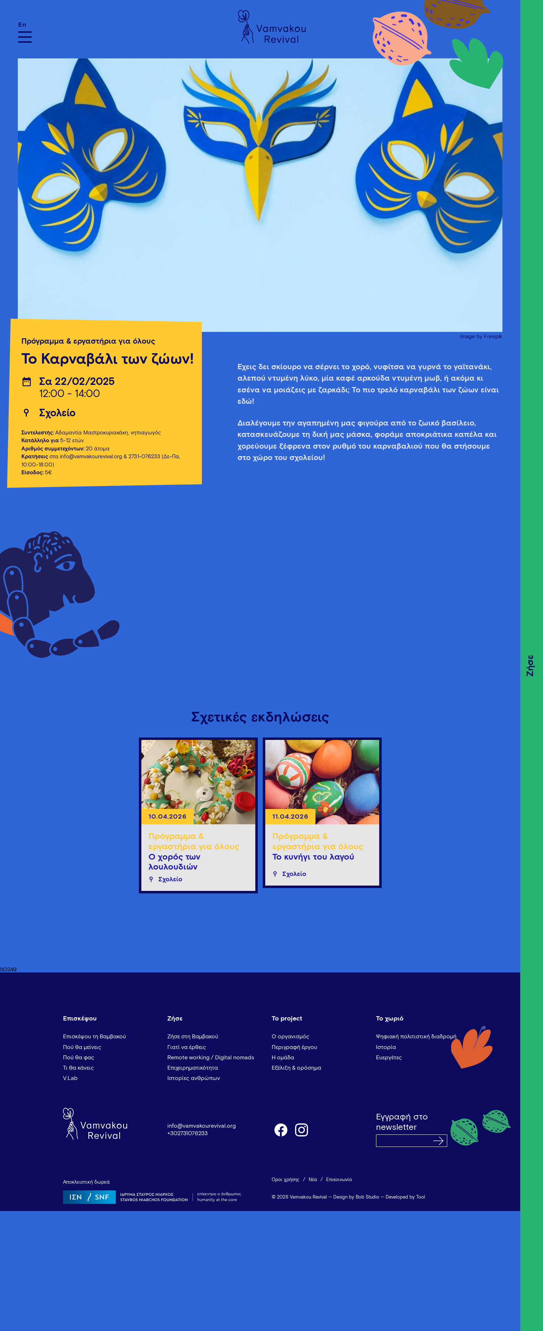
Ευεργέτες (389, 1057)
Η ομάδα (283, 1057)
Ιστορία (386, 1047)
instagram (302, 1129)
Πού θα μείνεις (82, 1047)
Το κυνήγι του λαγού (313, 857)
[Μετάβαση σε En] (25, 25)
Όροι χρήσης (285, 1180)
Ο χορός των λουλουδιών (174, 862)
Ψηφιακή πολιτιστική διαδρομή (416, 1036)
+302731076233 (187, 1133)
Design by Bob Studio (356, 1197)
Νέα (313, 1180)
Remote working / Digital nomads (210, 1057)
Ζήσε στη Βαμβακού (192, 1036)
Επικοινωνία (339, 1180)
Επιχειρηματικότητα (192, 1068)
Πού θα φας (78, 1057)
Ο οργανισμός (290, 1036)
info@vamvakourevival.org (91, 456)
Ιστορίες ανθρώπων (193, 1078)
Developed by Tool (405, 1197)
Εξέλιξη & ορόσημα (296, 1068)
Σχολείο (57, 413)
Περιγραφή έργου (294, 1047)
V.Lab (70, 1078)
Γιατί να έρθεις (186, 1047)
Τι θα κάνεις (78, 1068)
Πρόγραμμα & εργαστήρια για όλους (88, 341)
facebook (280, 1129)
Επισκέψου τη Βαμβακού (94, 1036)
